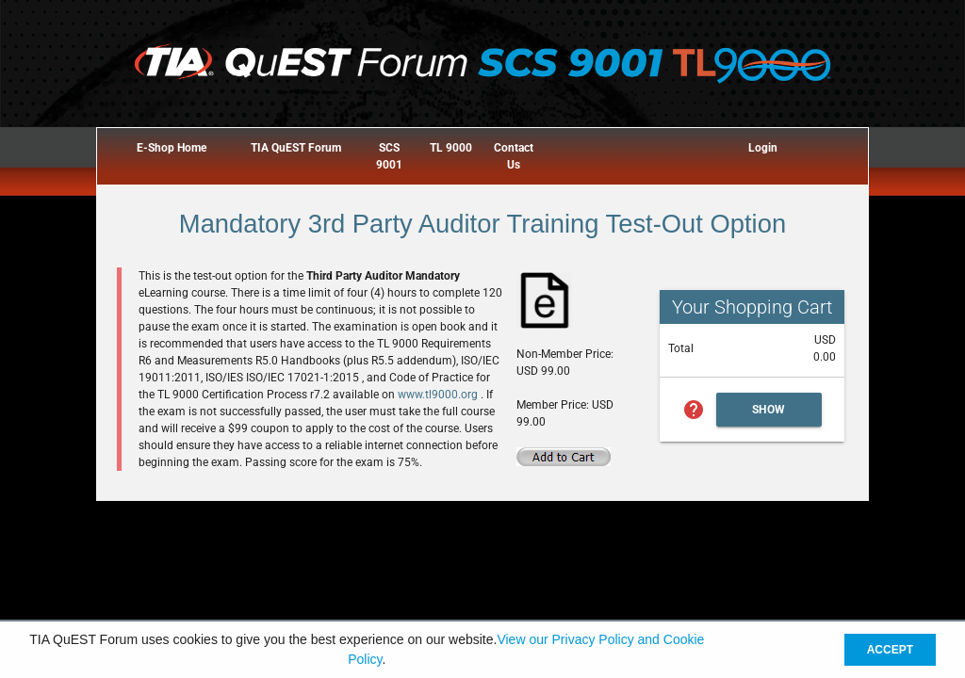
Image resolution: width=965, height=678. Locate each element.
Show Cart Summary (769, 415)
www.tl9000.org (439, 394)
